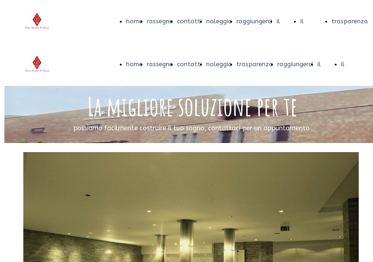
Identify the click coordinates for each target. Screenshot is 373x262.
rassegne (160, 21)
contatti (189, 21)
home (134, 21)
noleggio (219, 21)
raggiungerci (254, 21)
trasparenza (349, 21)
